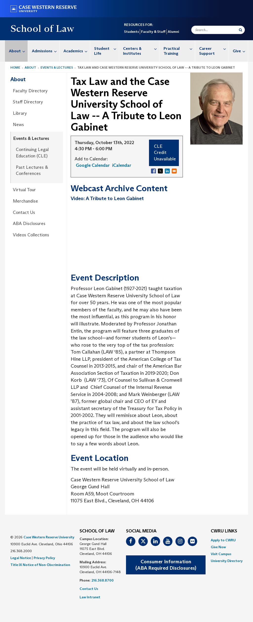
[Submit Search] (240, 30)
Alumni (173, 31)
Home (15, 67)
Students (131, 31)
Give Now (218, 547)
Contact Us (24, 212)
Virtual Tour (24, 189)
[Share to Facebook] (153, 171)
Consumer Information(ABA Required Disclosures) (165, 565)
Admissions (45, 51)
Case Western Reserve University (48, 537)
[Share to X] (160, 171)
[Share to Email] (174, 171)
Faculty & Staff (153, 31)
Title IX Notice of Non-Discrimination (40, 565)
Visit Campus (221, 554)
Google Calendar (93, 165)
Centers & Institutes (141, 48)
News (18, 124)
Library (20, 113)
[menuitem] (16, 51)
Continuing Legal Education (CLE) (32, 153)
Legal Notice (20, 558)
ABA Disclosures (29, 223)
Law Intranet (90, 597)
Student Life (106, 48)
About (18, 51)
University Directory (227, 561)
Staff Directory (28, 102)
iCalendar (121, 165)
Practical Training (179, 48)
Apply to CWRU (223, 540)
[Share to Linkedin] (167, 171)
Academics (76, 51)
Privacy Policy (44, 558)
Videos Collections (31, 235)
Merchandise (25, 201)
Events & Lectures (57, 67)
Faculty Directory (30, 91)
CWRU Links (224, 531)
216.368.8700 (102, 580)
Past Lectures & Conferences (32, 170)
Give (240, 51)
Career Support (214, 48)
